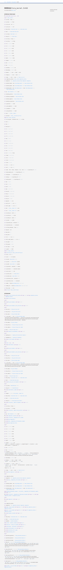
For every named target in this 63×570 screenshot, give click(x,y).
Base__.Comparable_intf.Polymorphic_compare (16, 421)
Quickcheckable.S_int (12, 528)
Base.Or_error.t (22, 77)
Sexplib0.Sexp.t (14, 385)
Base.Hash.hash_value (15, 31)
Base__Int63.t (10, 17)
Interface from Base (53, 9)
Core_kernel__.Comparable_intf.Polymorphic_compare (28, 491)
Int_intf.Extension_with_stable (14, 295)
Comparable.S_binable (12, 415)
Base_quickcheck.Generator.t (21, 535)
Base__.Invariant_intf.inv (16, 115)
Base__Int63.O (11, 250)
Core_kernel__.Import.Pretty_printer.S (15, 410)
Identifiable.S (11, 344)
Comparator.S (10, 499)
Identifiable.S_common (12, 389)
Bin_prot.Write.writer (16, 311)
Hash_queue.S (14, 526)
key (21, 522)
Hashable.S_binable (11, 513)
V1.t (21, 565)
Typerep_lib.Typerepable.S (13, 331)
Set (7, 510)
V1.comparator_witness (32, 565)
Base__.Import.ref (12, 208)
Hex (7, 117)
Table (8, 522)
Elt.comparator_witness (31, 510)
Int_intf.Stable (14, 565)
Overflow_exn (9, 252)
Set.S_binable (12, 510)
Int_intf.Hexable (11, 339)
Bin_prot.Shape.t (14, 322)
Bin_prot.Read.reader (21, 316)
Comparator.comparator (24, 505)
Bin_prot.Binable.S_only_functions (14, 305)
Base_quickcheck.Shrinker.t (20, 540)
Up (5, 1)
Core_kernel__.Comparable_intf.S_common (15, 417)
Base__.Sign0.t (13, 113)
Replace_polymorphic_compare (12, 491)
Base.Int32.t (12, 259)
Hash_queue (9, 526)
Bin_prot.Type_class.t (14, 329)
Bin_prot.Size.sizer (15, 309)
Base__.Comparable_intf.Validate (14, 479)
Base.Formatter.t (11, 91)
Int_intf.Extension (11, 298)
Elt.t (20, 510)
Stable (8, 565)
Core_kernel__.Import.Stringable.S (14, 402)
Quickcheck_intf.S (11, 531)
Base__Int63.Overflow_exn (17, 252)
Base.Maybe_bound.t (18, 83)
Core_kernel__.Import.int (18, 393)
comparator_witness (16, 80)
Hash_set (8, 524)
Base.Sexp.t (15, 36)
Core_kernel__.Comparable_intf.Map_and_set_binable (18, 494)
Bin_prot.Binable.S (11, 348)
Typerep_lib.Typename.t (17, 337)
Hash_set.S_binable (15, 524)
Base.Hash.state (14, 29)
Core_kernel (14, 1)
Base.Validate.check (28, 83)
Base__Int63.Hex (12, 117)
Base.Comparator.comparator (25, 80)
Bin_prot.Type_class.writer (18, 324)
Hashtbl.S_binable (13, 522)
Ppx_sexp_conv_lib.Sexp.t (17, 400)
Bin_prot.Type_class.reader (18, 327)
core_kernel (9, 1)
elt (23, 524)
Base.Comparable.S (11, 419)
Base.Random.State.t (16, 283)
